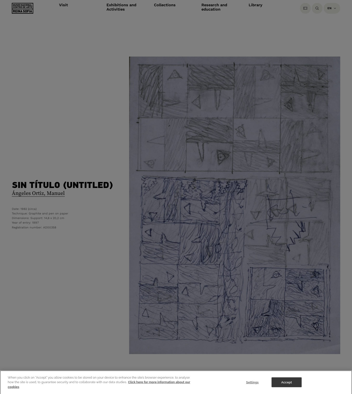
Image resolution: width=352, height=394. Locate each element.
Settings (252, 385)
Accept (286, 385)
